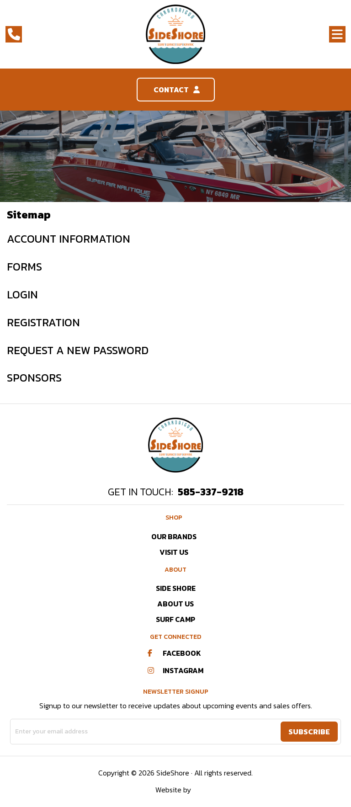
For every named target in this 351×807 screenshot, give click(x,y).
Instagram (175, 670)
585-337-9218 (211, 491)
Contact (176, 89)
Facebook (174, 653)
